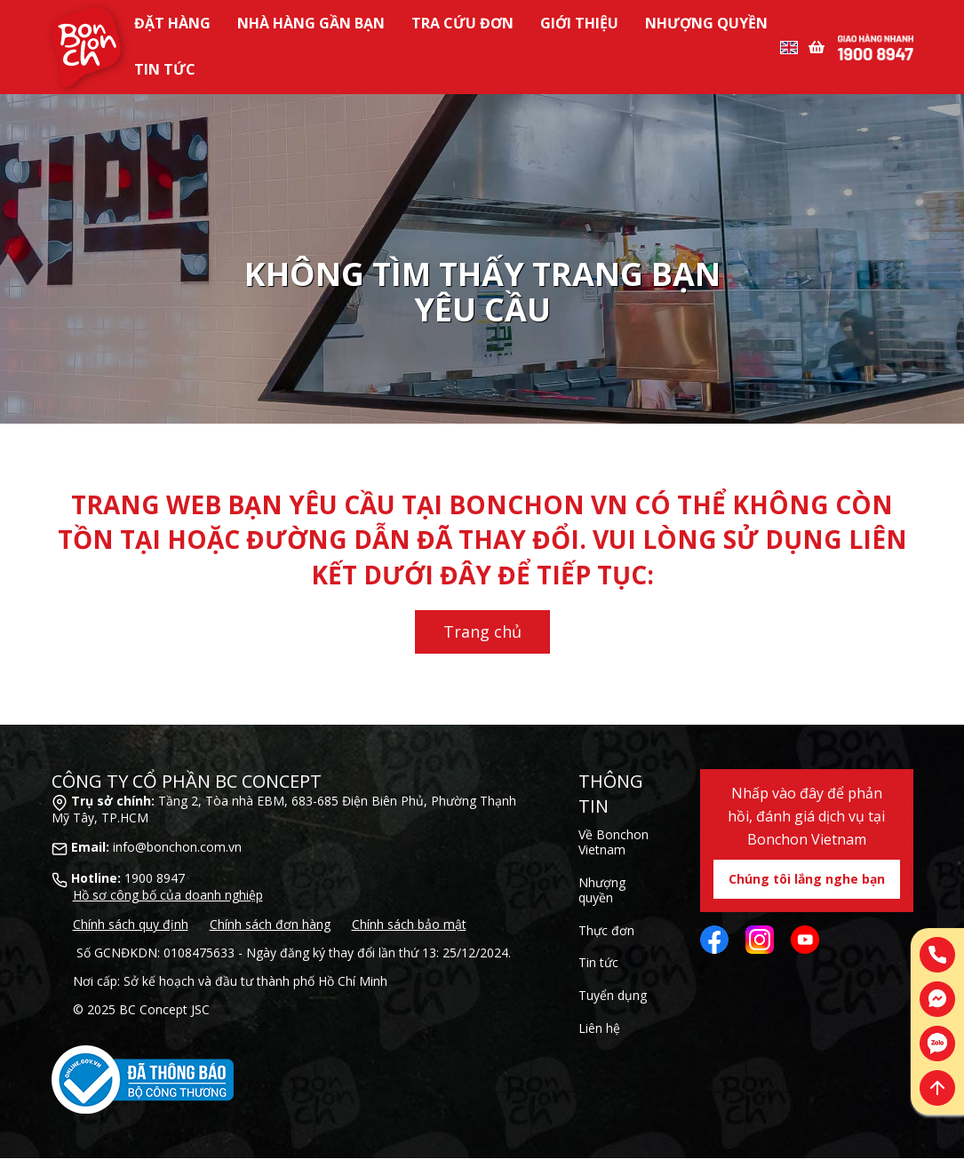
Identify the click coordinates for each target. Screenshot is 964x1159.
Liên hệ (599, 1028)
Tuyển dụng (612, 995)
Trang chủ (482, 631)
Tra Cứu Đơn (462, 23)
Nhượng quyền (601, 890)
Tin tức (164, 69)
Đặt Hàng (172, 23)
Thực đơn (606, 930)
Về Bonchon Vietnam (613, 842)
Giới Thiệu (579, 23)
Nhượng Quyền (706, 23)
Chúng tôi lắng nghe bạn (807, 878)
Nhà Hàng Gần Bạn (311, 23)
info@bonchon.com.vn (177, 846)
